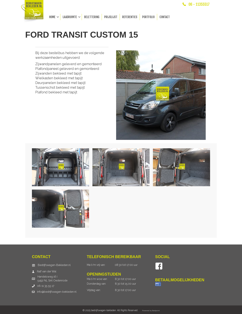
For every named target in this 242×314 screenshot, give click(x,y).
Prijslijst (110, 17)
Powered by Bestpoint (150, 310)
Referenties (129, 17)
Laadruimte (70, 17)
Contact (164, 17)
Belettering (91, 17)
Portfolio (148, 17)
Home (52, 17)
